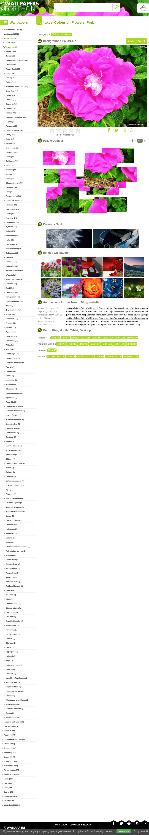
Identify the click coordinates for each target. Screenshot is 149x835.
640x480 (55, 337)
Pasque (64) (11, 113)
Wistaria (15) (11, 275)
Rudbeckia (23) (12, 235)
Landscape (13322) (11, 34)
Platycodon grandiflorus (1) (17, 700)
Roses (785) (11, 51)
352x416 (51, 356)
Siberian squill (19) (13, 249)
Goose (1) (10, 647)
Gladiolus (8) (11, 371)
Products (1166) (10, 761)
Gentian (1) (10, 639)
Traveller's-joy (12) (13, 310)
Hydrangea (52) (12, 152)
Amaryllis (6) (11, 402)
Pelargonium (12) (13, 297)
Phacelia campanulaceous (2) (18, 547)
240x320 (70, 356)
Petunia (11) (11, 327)
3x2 (134, 141)
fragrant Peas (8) (13, 358)
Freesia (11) (11, 323)
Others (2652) (9, 744)
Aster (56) (10, 139)
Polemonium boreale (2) (16, 551)
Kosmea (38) (11, 170)
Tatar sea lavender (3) (15, 507)
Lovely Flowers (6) (13, 415)
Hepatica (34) (11, 187)
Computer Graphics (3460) (14, 739)
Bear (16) (9, 257)
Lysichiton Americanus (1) (16, 678)
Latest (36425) (9, 801)
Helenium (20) (11, 244)
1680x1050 (106, 344)
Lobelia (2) (10, 538)
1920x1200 (131, 344)
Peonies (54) (11, 143)
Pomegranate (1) (12, 704)
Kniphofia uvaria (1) (14, 665)
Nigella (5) (10, 441)
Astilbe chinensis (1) (14, 586)
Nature (55, 34)
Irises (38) (10, 165)
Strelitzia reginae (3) (14, 503)
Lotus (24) (10, 214)
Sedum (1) (10, 713)
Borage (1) (10, 590)
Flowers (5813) (11, 47)
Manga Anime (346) (11, 774)
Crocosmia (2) (11, 525)
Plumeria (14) (11, 284)
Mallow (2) (10, 542)
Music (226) (8, 779)
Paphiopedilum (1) (13, 687)
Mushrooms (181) (12, 726)
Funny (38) (8, 788)
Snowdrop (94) (12, 91)
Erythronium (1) (12, 625)
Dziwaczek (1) (11, 617)
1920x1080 (119, 344)
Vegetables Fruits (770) (14, 722)
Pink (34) (9, 192)
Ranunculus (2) (12, 560)
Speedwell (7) (11, 398)
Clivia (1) (9, 599)
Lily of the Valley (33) (14, 200)
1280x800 (72, 344)
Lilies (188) (10, 73)
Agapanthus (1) (12, 573)
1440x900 (83, 344)
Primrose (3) (11, 494)
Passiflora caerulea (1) (15, 691)
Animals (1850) (10, 748)
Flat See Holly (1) (13, 634)
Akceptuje (123, 831)
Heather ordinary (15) (14, 271)
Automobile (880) (11, 766)
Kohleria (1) (11, 669)
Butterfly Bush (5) (13, 428)
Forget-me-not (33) (13, 196)
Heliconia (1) (11, 656)
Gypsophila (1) (12, 652)
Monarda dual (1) (13, 682)
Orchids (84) (11, 100)
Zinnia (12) (10, 314)
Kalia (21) (10, 240)
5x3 (139, 141)
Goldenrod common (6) (15, 411)
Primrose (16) (11, 262)
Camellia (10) (11, 336)
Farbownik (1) (11, 630)
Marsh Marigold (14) (14, 279)
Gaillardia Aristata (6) (14, 406)
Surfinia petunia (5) (14, 446)
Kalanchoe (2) (11, 529)
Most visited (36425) (12, 805)
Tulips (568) (10, 56)
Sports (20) (8, 792)
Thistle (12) (10, 306)
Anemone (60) (11, 126)
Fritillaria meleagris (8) (15, 363)
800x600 (75, 337)
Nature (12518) (10, 38)
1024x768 (85, 337)
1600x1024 (94, 344)
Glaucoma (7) (11, 389)
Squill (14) (10, 288)
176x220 (80, 356)
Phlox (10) (10, 345)
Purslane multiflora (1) (15, 709)
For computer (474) (11, 770)
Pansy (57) (10, 135)
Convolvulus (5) (12, 433)
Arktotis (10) (11, 332)
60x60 (136, 356)
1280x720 (61, 344)
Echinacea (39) (12, 161)
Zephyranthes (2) (13, 568)
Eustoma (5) (11, 437)
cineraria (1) (11, 595)
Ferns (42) (10, 157)
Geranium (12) (12, 292)
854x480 (52, 350)
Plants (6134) (10, 43)
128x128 (109, 356)
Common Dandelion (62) (16, 117)
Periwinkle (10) (12, 341)
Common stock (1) (13, 603)
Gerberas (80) (11, 104)
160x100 (90, 356)
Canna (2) (10, 516)
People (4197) (9, 735)
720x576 (65, 337)
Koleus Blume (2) (13, 533)
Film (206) (8, 783)
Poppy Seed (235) (13, 69)
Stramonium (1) (12, 717)
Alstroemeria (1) (12, 577)
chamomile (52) (12, 148)
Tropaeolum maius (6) (15, 419)
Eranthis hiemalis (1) (14, 621)
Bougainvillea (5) (13, 424)
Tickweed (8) (11, 384)
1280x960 (96, 337)
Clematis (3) (11, 476)
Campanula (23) (12, 222)
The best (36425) (10, 796)
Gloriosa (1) (11, 643)
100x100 (127, 356)
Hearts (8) (10, 376)
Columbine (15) (12, 266)
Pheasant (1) (11, 696)
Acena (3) (10, 468)
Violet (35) (10, 178)
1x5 (130, 141)
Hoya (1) (9, 660)
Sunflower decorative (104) (17, 86)
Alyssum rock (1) (13, 582)
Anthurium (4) (11, 455)
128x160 (99, 356)
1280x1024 (108, 337)
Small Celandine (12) (14, 301)
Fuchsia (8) (10, 367)
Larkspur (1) (11, 674)
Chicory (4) (10, 459)
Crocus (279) (11, 65)
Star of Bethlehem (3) (14, 498)
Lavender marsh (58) (14, 130)
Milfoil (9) (10, 349)
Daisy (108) (10, 78)
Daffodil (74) (11, 108)
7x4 (144, 141)
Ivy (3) (8, 490)
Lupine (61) (10, 122)
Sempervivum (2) (13, 564)
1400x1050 (120, 337)
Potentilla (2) (11, 555)
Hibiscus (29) (11, 205)
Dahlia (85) (10, 95)
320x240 (61, 356)
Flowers (66, 34)
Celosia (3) (10, 472)
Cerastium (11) (12, 319)
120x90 (118, 356)
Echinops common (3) (15, 481)
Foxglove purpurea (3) (15, 485)
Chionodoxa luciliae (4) (15, 463)
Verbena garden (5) (14, 450)
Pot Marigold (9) (12, 354)
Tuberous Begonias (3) (15, 511)
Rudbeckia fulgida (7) (14, 393)
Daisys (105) (11, 82)
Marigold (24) (11, 218)
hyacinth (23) (11, 227)
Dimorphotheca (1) (13, 608)
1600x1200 (132, 337)
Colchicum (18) (12, 253)
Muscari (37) (11, 174)
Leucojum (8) (11, 380)
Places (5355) (9, 731)
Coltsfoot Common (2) (15, 520)
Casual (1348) (9, 757)
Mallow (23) (10, 231)
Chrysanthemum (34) (14, 183)
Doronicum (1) (12, 612)
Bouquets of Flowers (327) (17, 60)
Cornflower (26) (12, 209)
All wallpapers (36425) (13, 30)
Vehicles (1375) (10, 752)
